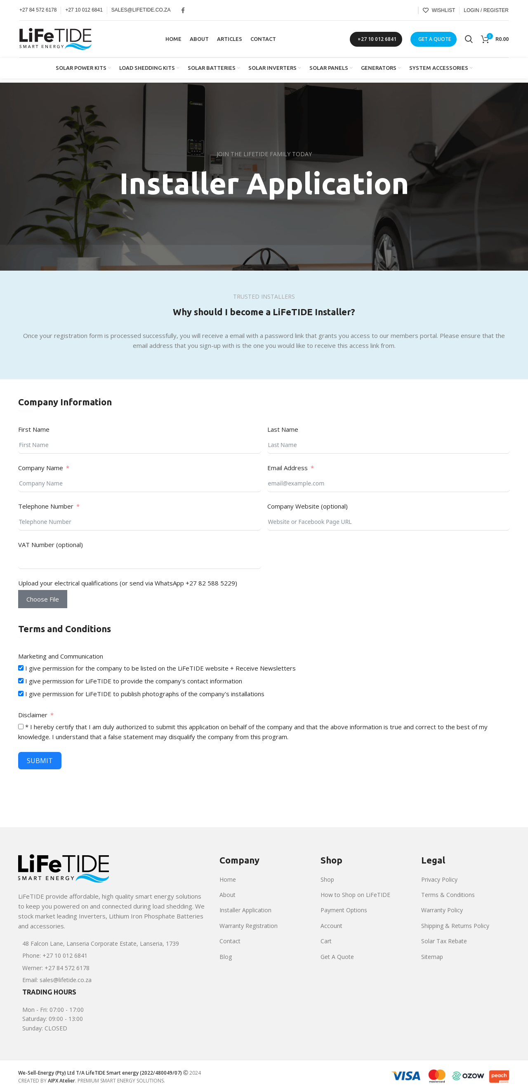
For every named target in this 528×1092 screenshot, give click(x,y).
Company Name (40, 468)
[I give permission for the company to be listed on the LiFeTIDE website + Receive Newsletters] (21, 668)
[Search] (469, 39)
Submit (40, 760)
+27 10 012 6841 (377, 39)
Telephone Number (45, 506)
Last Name (282, 429)
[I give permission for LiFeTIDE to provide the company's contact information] (21, 680)
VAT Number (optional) (50, 544)
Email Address (287, 468)
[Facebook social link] (183, 10)
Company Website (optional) (307, 506)
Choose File (42, 599)
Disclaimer (32, 715)
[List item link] (112, 943)
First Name (34, 429)
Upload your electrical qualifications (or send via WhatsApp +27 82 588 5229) (127, 583)
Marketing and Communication (60, 656)
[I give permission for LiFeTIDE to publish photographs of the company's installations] (21, 693)
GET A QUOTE (434, 39)
